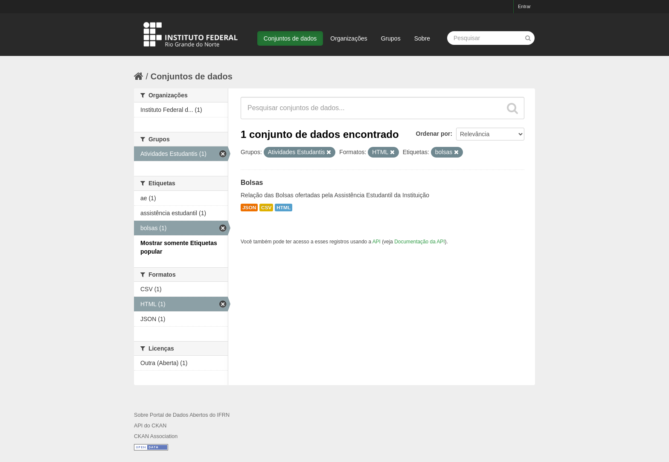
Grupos (391, 38)
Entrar (524, 6)
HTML (283, 208)
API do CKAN (150, 426)
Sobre (422, 38)
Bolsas (252, 182)
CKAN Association (155, 436)
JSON (249, 208)
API (376, 242)
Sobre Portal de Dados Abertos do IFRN (182, 415)
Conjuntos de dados (290, 38)
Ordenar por (433, 133)
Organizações (348, 38)
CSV (266, 208)
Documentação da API (419, 242)
